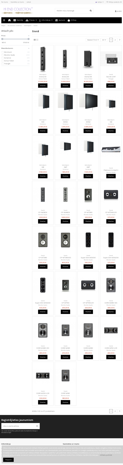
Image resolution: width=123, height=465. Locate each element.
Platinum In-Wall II (111, 170)
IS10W (65, 122)
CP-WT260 (88, 212)
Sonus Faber (43, 79)
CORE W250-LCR (42, 393)
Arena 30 (42, 77)
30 (104, 40)
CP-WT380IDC (65, 258)
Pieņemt (8, 460)
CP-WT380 (43, 258)
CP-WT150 (65, 303)
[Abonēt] (37, 426)
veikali (29, 2)
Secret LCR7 (111, 77)
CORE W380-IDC (42, 348)
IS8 (43, 167)
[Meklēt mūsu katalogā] (90, 10)
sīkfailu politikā (106, 455)
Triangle (111, 79)
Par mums (4, 2)
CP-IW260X (42, 212)
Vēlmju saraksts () (114, 2)
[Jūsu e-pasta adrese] (18, 426)
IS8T (88, 167)
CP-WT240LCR (111, 212)
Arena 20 (65, 77)
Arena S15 (88, 77)
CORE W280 (88, 348)
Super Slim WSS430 (42, 303)
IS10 (42, 122)
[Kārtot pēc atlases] (93, 40)
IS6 (111, 122)
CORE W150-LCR (111, 348)
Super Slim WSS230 (111, 258)
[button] (46, 20)
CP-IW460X (65, 212)
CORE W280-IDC (111, 303)
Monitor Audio (111, 172)
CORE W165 (65, 393)
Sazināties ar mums (17, 2)
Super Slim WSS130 (88, 258)
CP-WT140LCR (88, 303)
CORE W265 (65, 348)
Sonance (43, 124)
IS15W (88, 122)
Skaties (43, 86)
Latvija (99, 2)
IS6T (65, 167)
